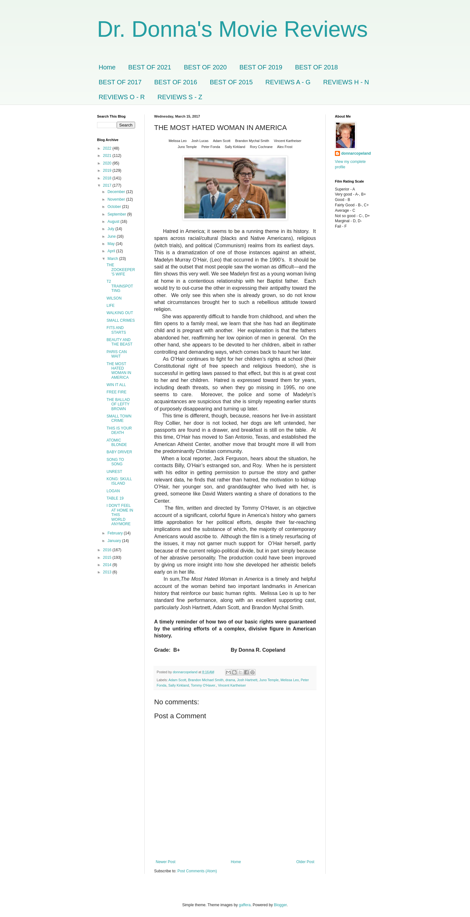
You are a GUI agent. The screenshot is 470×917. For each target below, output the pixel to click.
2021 (108, 155)
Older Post (305, 862)
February (116, 533)
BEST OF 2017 (120, 82)
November (117, 199)
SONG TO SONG (115, 461)
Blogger (280, 905)
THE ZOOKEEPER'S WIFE (121, 269)
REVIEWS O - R (122, 97)
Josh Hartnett (247, 680)
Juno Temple (269, 680)
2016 (108, 550)
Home (107, 67)
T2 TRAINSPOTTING (120, 286)
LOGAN (113, 491)
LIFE (110, 305)
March (113, 258)
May (112, 244)
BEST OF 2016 (175, 82)
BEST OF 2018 (316, 67)
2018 (108, 178)
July (111, 229)
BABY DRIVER (119, 452)
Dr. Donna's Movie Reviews (232, 29)
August (114, 221)
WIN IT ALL (116, 385)
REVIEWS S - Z (180, 97)
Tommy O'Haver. (203, 685)
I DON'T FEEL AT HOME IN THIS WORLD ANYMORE (120, 514)
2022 (108, 148)
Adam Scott (177, 680)
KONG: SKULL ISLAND (119, 481)
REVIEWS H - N (346, 82)
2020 (108, 163)
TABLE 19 (115, 498)
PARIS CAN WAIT (117, 354)
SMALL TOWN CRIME (119, 418)
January (115, 541)
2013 (108, 572)
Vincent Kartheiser (232, 685)
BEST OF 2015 (231, 82)
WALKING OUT (120, 313)
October (115, 206)
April (112, 251)
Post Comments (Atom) (197, 871)
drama (230, 680)
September (117, 214)
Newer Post (165, 862)
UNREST (114, 471)
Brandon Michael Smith (206, 680)
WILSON (114, 298)
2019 (108, 170)
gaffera (245, 905)
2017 (108, 185)
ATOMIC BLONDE (117, 442)
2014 (108, 565)
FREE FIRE (117, 392)
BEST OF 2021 (149, 67)
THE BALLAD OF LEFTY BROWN (118, 404)
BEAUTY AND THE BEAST (120, 342)
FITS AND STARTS (116, 330)
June (112, 236)
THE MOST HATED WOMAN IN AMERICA (119, 371)
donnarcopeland (356, 153)
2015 (108, 557)
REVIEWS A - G (287, 82)
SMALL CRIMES (121, 320)
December (117, 192)
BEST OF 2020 (205, 67)
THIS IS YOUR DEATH (119, 430)
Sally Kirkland (178, 685)
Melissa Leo (290, 680)
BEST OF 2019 (260, 67)
